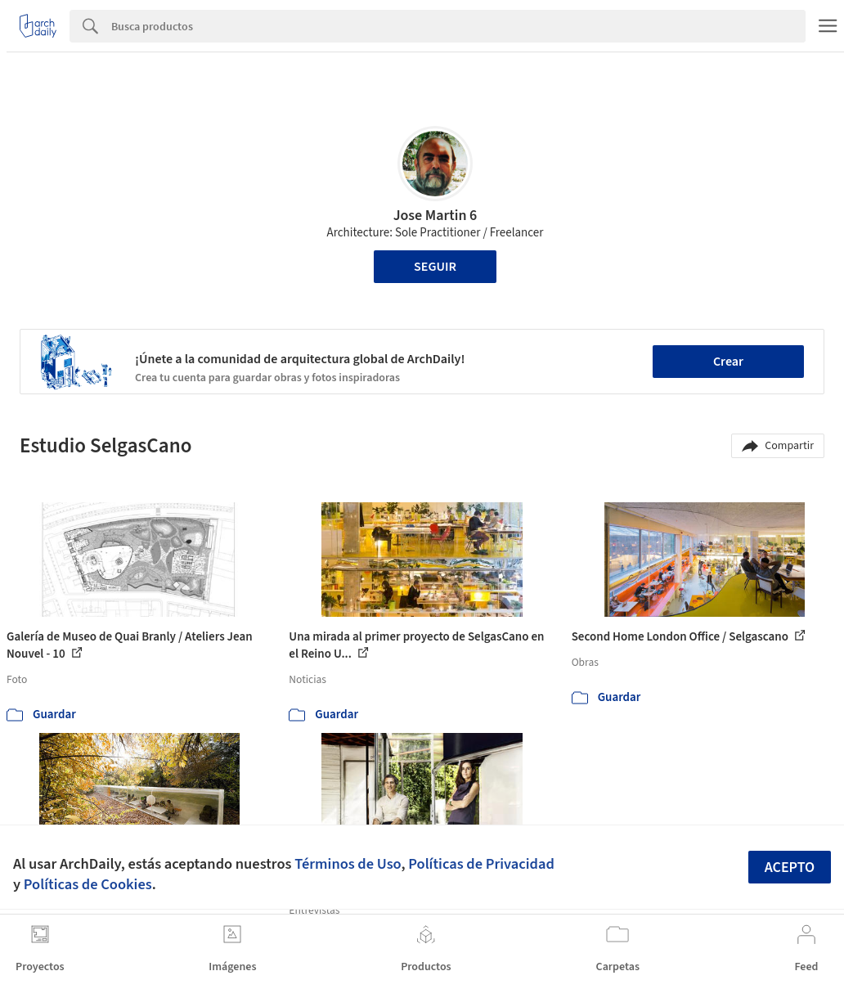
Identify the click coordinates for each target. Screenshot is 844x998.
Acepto (790, 867)
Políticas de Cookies (88, 884)
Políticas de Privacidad (481, 863)
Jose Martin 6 (435, 215)
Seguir (435, 267)
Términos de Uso (347, 863)
